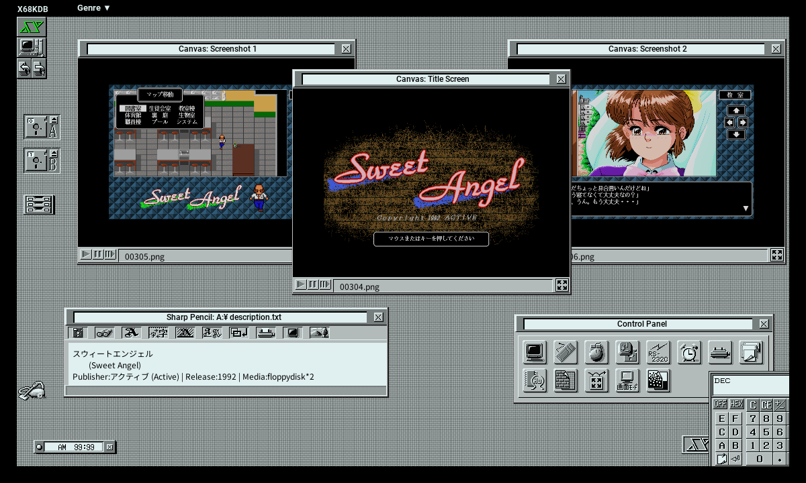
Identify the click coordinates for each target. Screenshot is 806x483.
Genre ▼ (94, 8)
